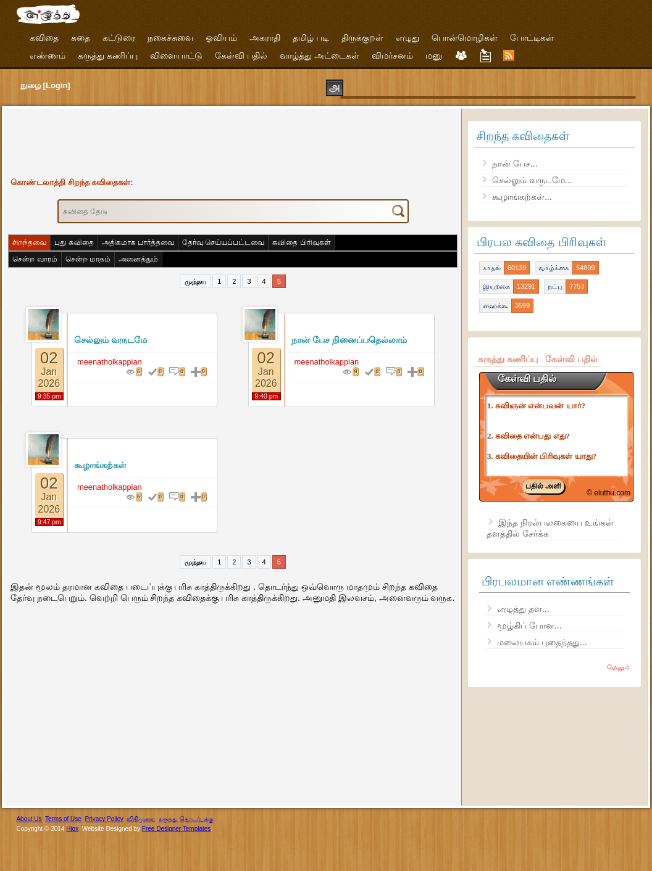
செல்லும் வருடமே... (532, 180)
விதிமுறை (141, 818)
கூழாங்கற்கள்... (522, 197)
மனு (433, 55)
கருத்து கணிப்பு (108, 55)
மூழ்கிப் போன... (529, 625)
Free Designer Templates (176, 828)
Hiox (72, 828)
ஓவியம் (221, 38)
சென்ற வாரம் (34, 259)
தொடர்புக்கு (197, 818)
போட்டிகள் (532, 38)
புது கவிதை (73, 242)
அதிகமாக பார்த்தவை (138, 242)
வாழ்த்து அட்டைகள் (319, 55)
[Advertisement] (233, 140)
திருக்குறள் (362, 38)
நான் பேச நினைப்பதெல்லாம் (349, 340)
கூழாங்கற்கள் (100, 465)
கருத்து (168, 818)
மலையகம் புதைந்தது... (542, 642)
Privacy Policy (104, 818)
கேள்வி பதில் (241, 55)
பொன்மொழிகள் (465, 38)
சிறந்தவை (29, 242)
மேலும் (618, 667)
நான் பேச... (515, 163)
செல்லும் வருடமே (110, 340)
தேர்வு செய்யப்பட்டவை (223, 242)
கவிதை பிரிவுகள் (301, 242)
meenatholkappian (109, 361)
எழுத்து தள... (523, 609)
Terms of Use (63, 818)
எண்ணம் (47, 55)
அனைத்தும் (138, 259)
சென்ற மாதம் (88, 259)
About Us (28, 818)
